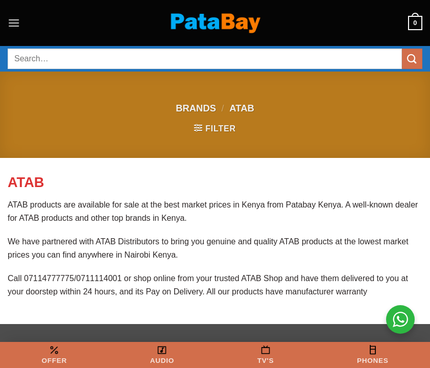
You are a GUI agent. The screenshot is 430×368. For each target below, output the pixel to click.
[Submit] (412, 58)
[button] (14, 22)
